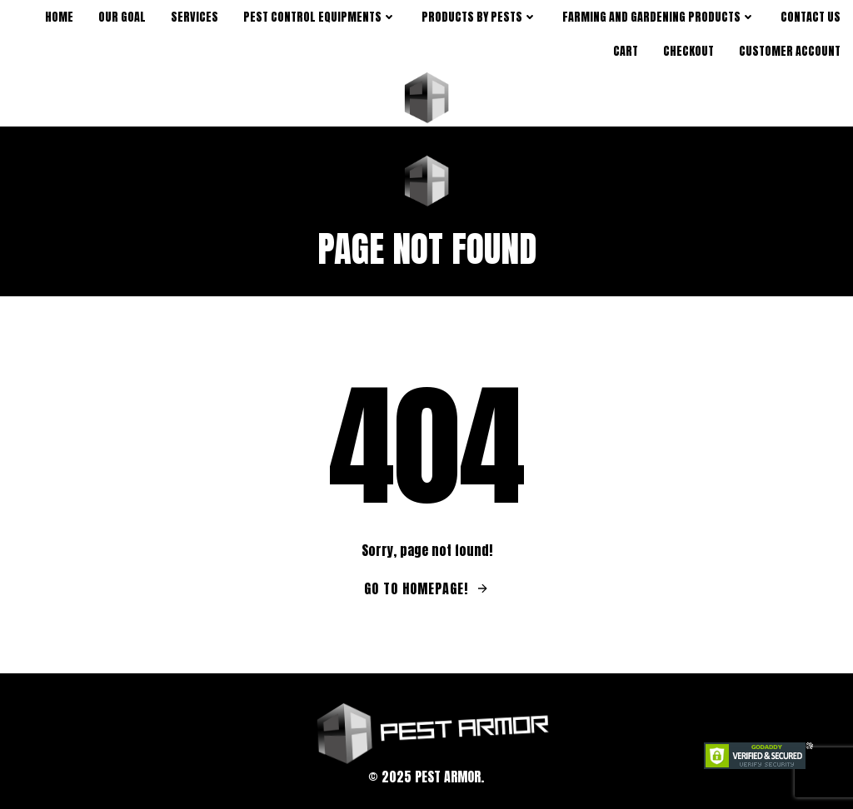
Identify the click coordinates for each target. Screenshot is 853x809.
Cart (625, 51)
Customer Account (790, 51)
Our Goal (122, 17)
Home (59, 17)
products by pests (479, 17)
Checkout (688, 51)
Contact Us (811, 17)
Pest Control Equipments (320, 17)
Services (194, 17)
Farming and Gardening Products (659, 17)
